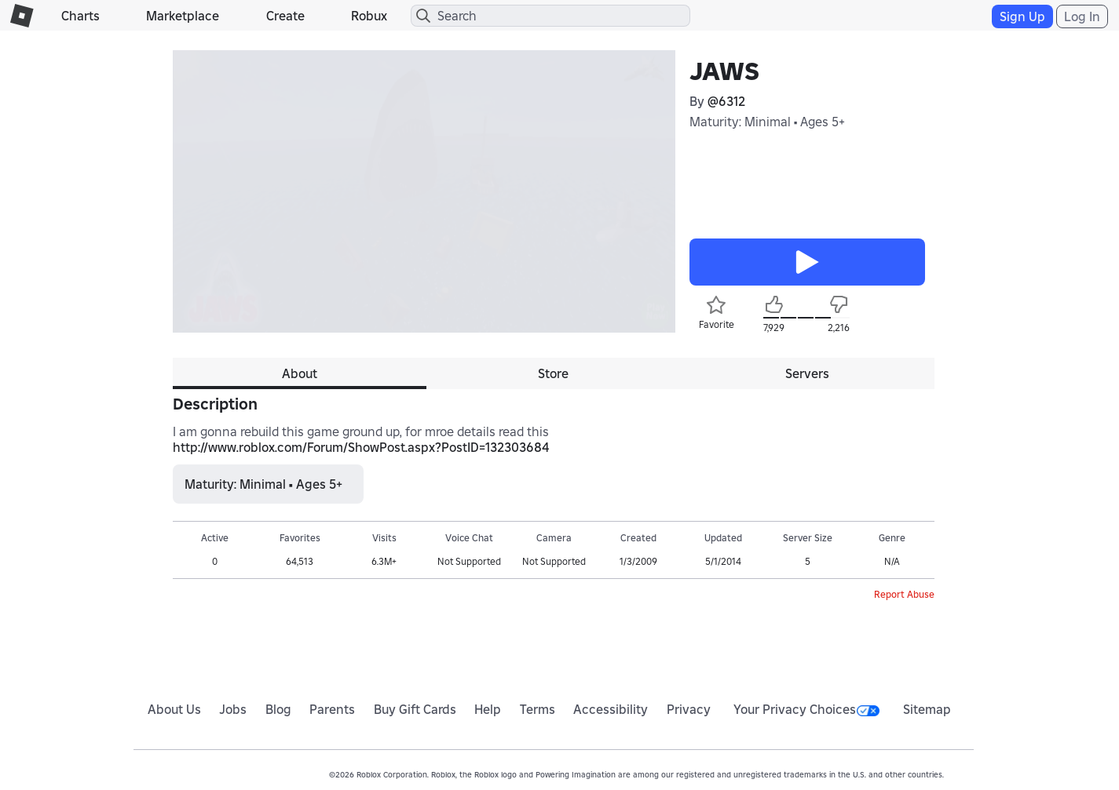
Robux (369, 16)
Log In (1082, 16)
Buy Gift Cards (415, 709)
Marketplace (182, 16)
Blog (278, 709)
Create (285, 16)
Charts (80, 16)
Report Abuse (904, 594)
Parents (332, 709)
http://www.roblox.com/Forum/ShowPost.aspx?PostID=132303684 (361, 447)
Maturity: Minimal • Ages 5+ (767, 121)
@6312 (726, 101)
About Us (174, 709)
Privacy (689, 709)
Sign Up (1022, 16)
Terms (537, 709)
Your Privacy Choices (806, 709)
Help (487, 709)
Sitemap (927, 709)
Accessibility (610, 709)
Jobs (233, 709)
